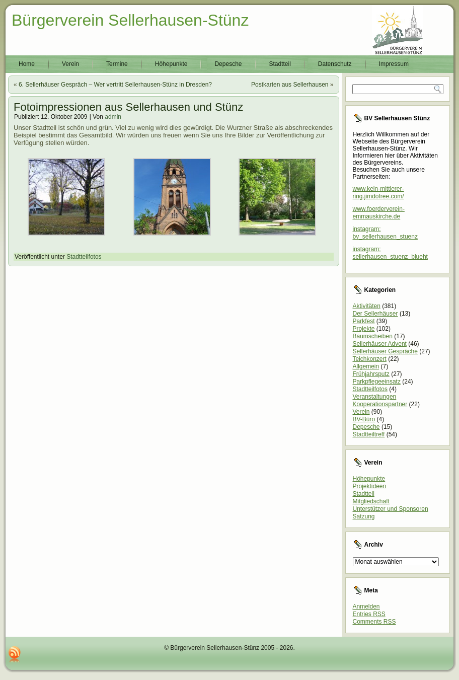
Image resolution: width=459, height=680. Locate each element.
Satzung (364, 516)
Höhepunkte (171, 63)
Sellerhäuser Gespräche (385, 351)
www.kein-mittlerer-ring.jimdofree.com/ (378, 192)
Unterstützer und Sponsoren (390, 508)
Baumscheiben (373, 336)
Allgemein (366, 366)
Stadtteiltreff (369, 434)
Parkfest (364, 321)
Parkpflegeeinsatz (377, 381)
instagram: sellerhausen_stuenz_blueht (390, 253)
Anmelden (366, 606)
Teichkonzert (370, 358)
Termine (117, 63)
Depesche (228, 63)
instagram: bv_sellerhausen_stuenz (385, 232)
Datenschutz (335, 63)
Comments (374, 621)
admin (113, 116)
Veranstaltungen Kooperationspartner (380, 400)
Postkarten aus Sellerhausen (289, 84)
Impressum (394, 63)
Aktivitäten (366, 306)
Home (27, 63)
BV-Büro (364, 419)
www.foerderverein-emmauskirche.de (379, 212)
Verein (70, 63)
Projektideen (370, 486)
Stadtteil (280, 63)
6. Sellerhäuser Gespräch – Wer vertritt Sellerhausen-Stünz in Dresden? (115, 84)
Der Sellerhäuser (375, 313)
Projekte (364, 328)
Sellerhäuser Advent (380, 343)
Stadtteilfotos (83, 256)
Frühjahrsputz (371, 373)
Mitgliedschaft (371, 501)
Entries (369, 614)
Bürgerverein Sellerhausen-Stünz (130, 20)
